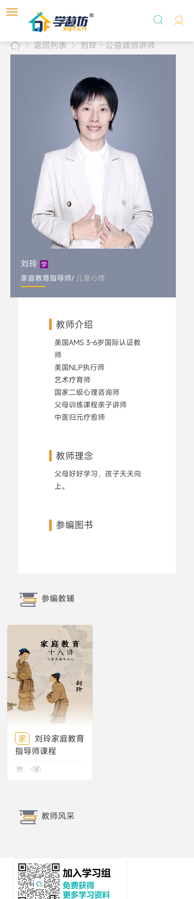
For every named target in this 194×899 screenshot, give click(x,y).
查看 (36, 773)
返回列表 (50, 45)
